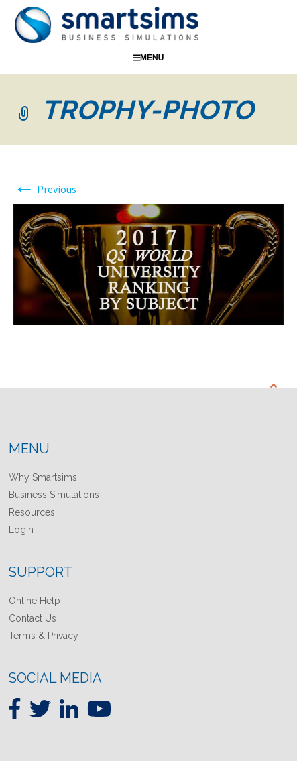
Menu (148, 57)
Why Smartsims (43, 477)
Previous (44, 189)
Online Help (34, 600)
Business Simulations (54, 494)
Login (21, 529)
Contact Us (32, 618)
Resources (32, 512)
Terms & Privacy (43, 635)
